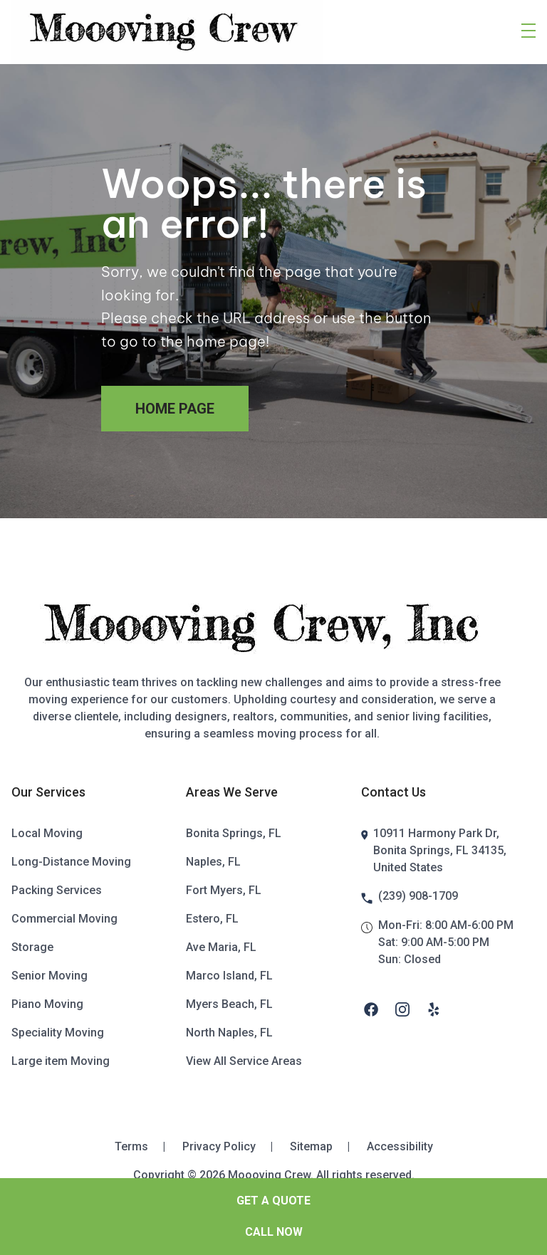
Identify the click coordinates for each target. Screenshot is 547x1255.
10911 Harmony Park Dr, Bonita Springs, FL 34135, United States (439, 850)
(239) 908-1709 (418, 896)
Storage (32, 947)
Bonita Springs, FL (233, 833)
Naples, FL (213, 861)
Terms (146, 1146)
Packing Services (56, 890)
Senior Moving (49, 975)
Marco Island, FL (229, 975)
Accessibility (400, 1146)
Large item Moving (60, 1061)
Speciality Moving (57, 1032)
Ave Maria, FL (221, 947)
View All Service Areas (244, 1061)
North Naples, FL (229, 1032)
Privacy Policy (233, 1146)
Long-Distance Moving (71, 861)
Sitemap (325, 1146)
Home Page (174, 408)
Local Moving (47, 833)
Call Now (274, 1232)
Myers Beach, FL (229, 1004)
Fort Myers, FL (223, 890)
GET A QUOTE (273, 1200)
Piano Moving (47, 1004)
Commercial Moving (64, 918)
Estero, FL (212, 918)
